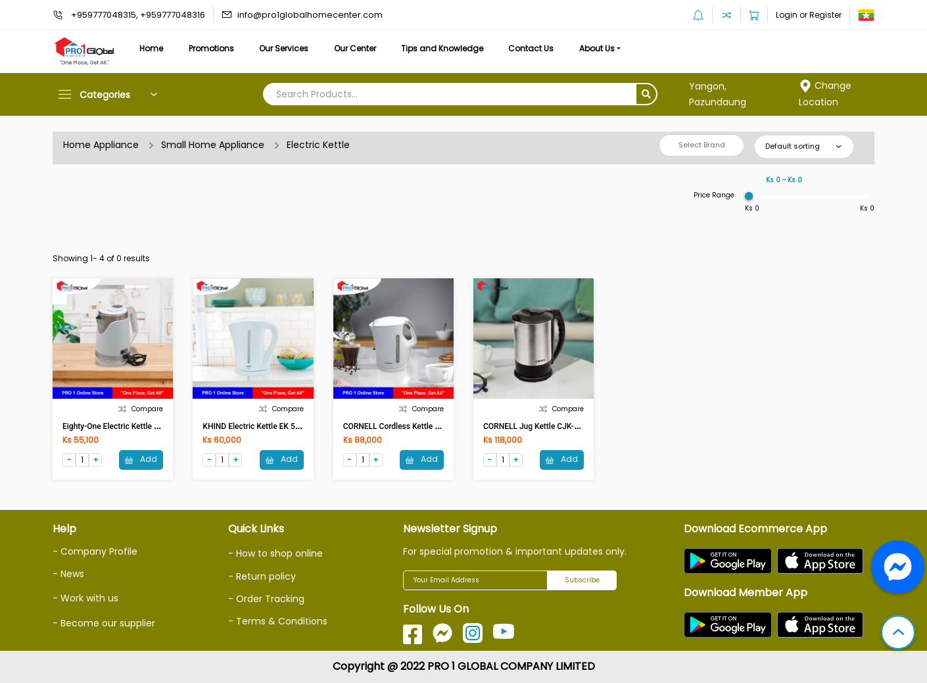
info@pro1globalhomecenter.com (310, 15)
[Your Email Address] (475, 580)
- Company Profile (95, 551)
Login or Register (809, 14)
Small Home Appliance (212, 144)
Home (151, 48)
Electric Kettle (318, 144)
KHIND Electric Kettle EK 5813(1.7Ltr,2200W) (281, 426)
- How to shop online (275, 553)
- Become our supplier (104, 623)
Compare (140, 409)
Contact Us (531, 48)
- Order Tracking (266, 598)
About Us (597, 48)
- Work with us (85, 598)
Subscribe (582, 580)
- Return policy (262, 576)
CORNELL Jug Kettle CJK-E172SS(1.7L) (552, 426)
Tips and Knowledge (442, 48)
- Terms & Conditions (277, 621)
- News (68, 573)
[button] (898, 633)
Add (141, 459)
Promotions (211, 48)
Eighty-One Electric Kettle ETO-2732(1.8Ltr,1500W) (152, 426)
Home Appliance (101, 144)
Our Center (355, 48)
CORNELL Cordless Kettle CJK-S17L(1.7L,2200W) (430, 426)
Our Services (283, 48)
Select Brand (701, 144)
